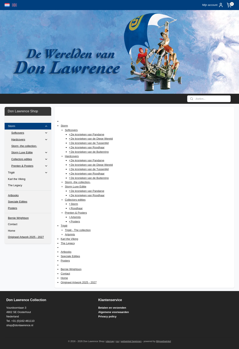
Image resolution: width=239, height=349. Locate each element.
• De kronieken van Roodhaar (86, 147)
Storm (64, 125)
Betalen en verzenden (112, 307)
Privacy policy (107, 316)
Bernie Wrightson (71, 269)
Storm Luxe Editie (75, 186)
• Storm (73, 203)
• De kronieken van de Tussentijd (89, 143)
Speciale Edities (70, 256)
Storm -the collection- (77, 182)
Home (64, 278)
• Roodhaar (76, 208)
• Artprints (75, 217)
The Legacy (68, 243)
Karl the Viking (69, 238)
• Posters (74, 221)
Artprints (70, 234)
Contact (65, 273)
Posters (65, 260)
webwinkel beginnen (131, 341)
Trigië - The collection (78, 230)
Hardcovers (72, 156)
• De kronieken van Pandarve (86, 134)
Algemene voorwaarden (113, 312)
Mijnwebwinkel (163, 341)
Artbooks (66, 251)
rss (117, 341)
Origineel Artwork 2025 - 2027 (79, 282)
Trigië (64, 225)
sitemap (110, 341)
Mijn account (212, 5)
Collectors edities (75, 199)
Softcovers (71, 130)
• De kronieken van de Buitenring (89, 151)
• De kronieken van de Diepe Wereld (91, 138)
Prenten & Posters (76, 212)
